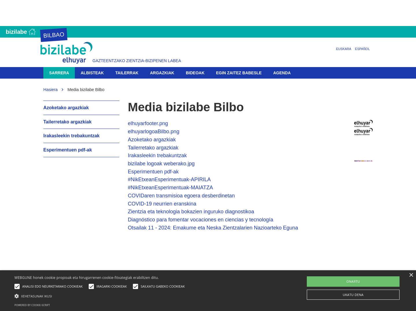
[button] (100, 296)
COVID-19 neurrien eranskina (162, 204)
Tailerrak (126, 73)
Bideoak (195, 73)
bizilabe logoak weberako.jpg (161, 163)
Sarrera (59, 73)
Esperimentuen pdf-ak (153, 172)
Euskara (343, 49)
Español (362, 49)
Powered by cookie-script (32, 305)
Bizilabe (16, 32)
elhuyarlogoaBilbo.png (153, 131)
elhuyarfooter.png (148, 123)
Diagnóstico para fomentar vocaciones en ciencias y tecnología (200, 220)
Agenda (282, 73)
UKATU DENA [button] (353, 295)
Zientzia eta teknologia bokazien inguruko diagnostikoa (191, 211)
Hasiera (50, 89)
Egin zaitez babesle (239, 73)
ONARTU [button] (353, 281)
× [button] (411, 275)
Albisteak (92, 73)
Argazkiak (162, 73)
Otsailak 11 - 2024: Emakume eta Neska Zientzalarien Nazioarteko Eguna (213, 228)
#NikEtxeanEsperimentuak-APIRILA (169, 179)
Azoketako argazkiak (152, 139)
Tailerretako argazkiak (153, 148)
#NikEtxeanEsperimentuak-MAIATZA (170, 187)
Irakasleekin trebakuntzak (157, 155)
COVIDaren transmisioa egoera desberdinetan (181, 196)
